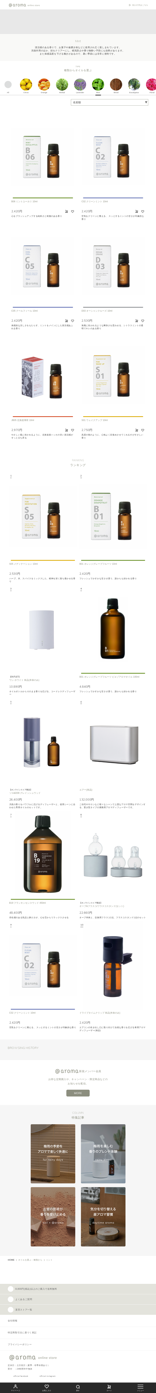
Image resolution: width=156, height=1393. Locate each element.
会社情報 (12, 1320)
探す (78, 1387)
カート (109, 1387)
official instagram (48, 1376)
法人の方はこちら (140, 5)
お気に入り (46, 1387)
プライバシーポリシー (20, 1344)
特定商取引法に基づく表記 (22, 1332)
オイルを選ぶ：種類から (30, 1260)
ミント (49, 1260)
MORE (78, 1093)
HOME (11, 1260)
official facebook (20, 1376)
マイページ (15, 1387)
